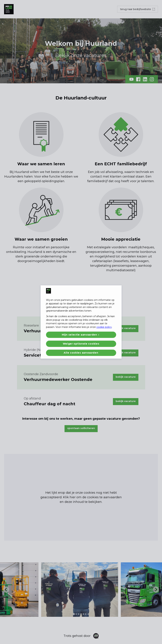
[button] (81, 335)
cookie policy (104, 327)
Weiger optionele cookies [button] (81, 343)
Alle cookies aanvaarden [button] (81, 352)
